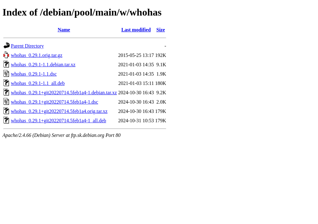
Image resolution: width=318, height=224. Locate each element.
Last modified (136, 29)
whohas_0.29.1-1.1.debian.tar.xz (43, 64)
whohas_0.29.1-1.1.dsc (34, 74)
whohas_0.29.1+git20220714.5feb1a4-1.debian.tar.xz (64, 92)
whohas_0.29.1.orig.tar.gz (36, 55)
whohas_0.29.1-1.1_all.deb (38, 83)
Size (161, 29)
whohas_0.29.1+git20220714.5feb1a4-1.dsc (54, 102)
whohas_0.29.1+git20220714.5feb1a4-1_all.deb (58, 120)
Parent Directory (27, 46)
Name (64, 29)
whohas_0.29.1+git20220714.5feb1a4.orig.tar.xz (59, 111)
